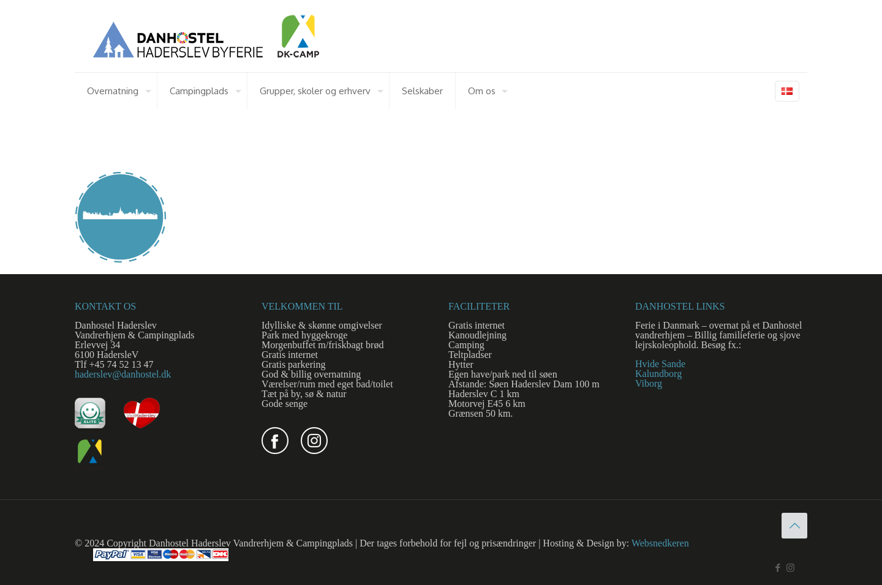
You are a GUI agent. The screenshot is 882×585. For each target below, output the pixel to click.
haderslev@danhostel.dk (123, 374)
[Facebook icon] (777, 568)
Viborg (648, 383)
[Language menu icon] (787, 91)
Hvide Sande (660, 364)
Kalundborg (658, 373)
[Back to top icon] (794, 525)
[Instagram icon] (790, 568)
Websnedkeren (660, 543)
